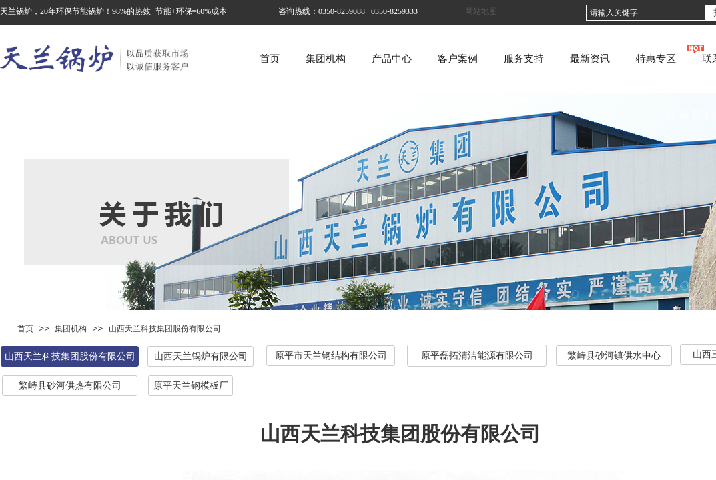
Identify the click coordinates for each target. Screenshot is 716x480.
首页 (308, 58)
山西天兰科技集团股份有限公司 (165, 328)
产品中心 (430, 58)
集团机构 (364, 58)
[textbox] (646, 13)
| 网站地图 (479, 11)
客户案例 (496, 58)
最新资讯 (629, 58)
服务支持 (563, 58)
